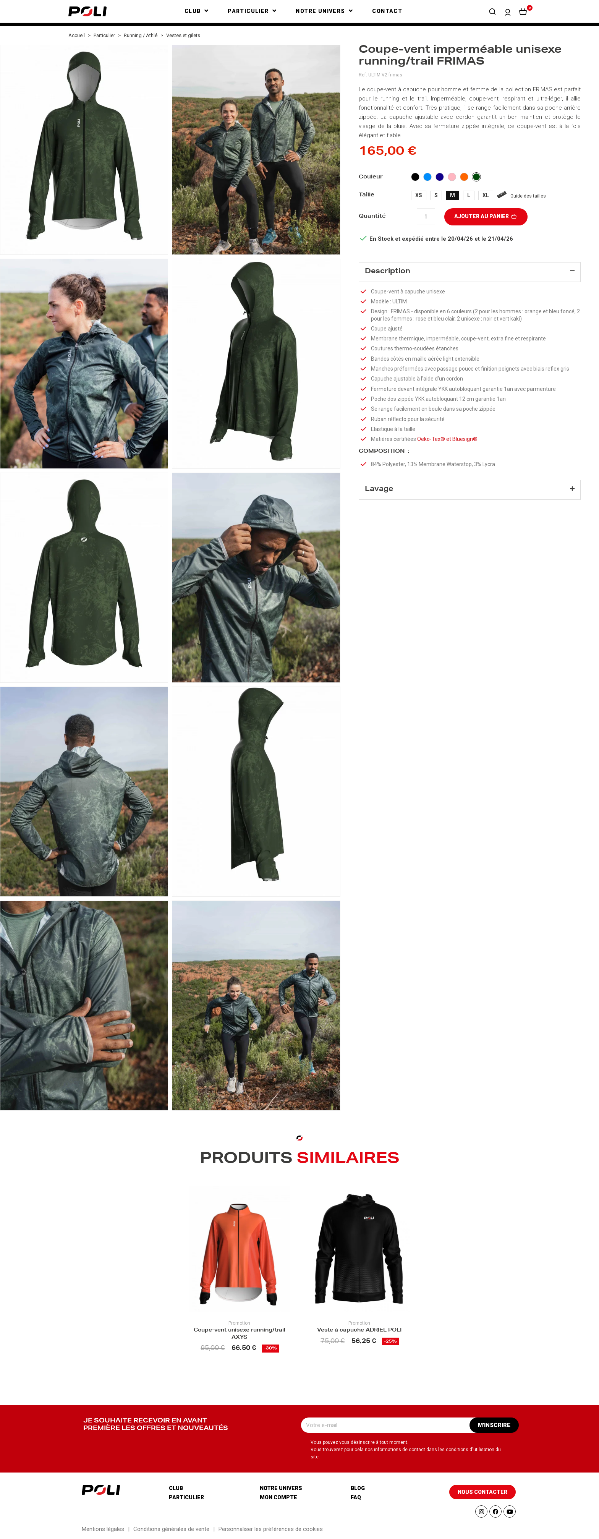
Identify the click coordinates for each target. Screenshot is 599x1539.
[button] (492, 11)
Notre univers (281, 1488)
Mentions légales (103, 1529)
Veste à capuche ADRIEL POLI (359, 1330)
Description (387, 271)
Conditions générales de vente (171, 1529)
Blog (358, 1488)
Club (176, 1488)
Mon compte (278, 1497)
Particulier (186, 1497)
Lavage (379, 492)
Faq (356, 1497)
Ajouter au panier (486, 216)
